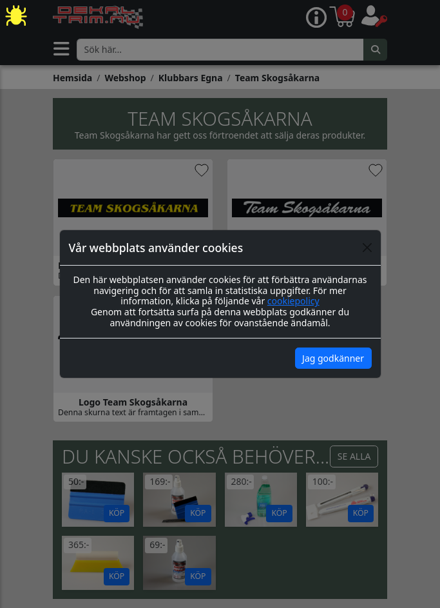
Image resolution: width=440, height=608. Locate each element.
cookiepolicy (293, 301)
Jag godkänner (333, 358)
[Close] (367, 248)
